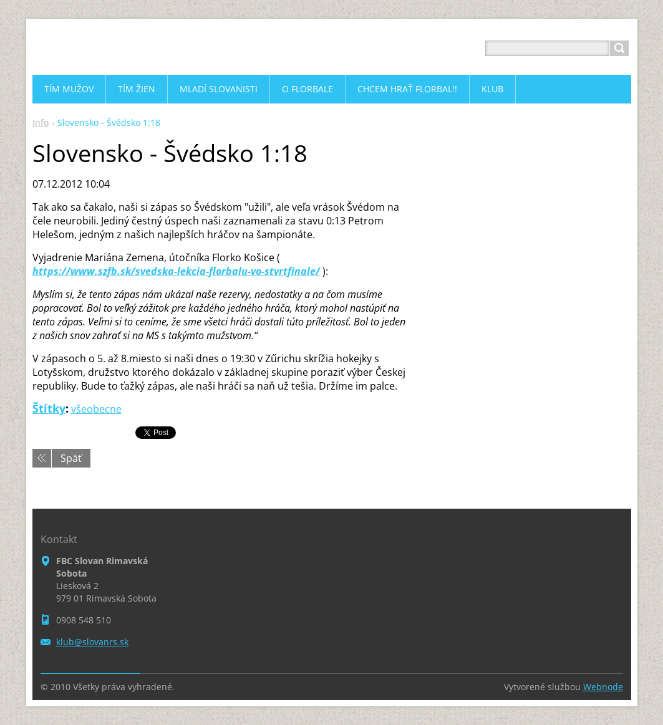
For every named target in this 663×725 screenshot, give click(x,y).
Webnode (603, 687)
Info (40, 122)
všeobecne (96, 409)
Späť (71, 458)
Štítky (48, 408)
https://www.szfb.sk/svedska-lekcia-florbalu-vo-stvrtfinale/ (176, 271)
